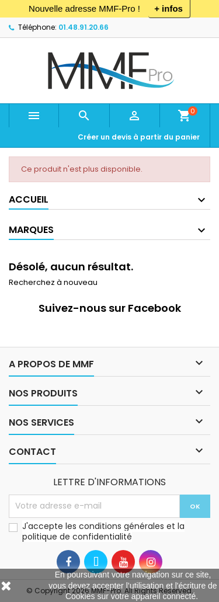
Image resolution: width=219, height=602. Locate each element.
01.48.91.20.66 (83, 27)
